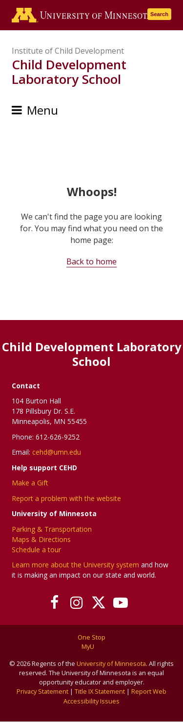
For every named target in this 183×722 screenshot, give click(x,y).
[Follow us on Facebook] (55, 602)
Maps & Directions (41, 539)
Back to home (91, 261)
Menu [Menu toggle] (42, 110)
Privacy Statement (42, 691)
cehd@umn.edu (56, 452)
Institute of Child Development (68, 50)
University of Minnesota (111, 663)
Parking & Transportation (52, 529)
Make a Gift (30, 482)
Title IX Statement (100, 691)
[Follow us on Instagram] (77, 602)
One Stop (91, 637)
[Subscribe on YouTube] (121, 602)
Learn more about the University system (75, 564)
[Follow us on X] (99, 602)
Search (159, 14)
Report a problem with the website (66, 498)
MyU (91, 646)
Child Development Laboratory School (69, 72)
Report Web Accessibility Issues (114, 696)
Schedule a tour (36, 549)
